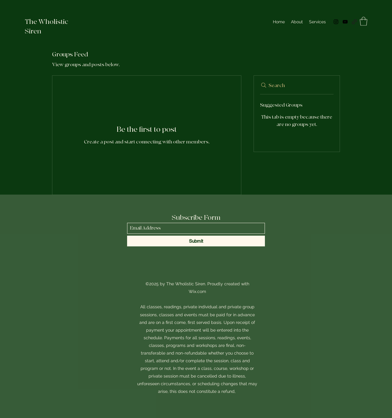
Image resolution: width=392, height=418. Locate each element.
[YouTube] (345, 22)
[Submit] (196, 241)
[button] (363, 21)
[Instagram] (336, 22)
